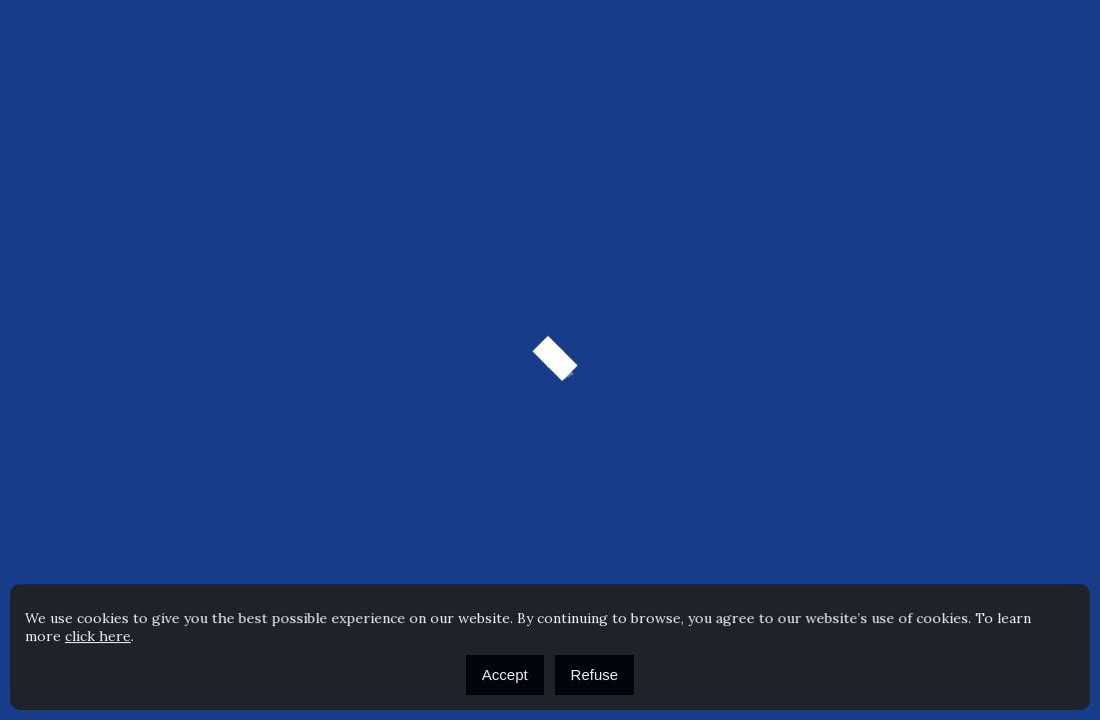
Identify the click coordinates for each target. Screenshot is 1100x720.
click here (98, 636)
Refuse (595, 674)
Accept (505, 674)
